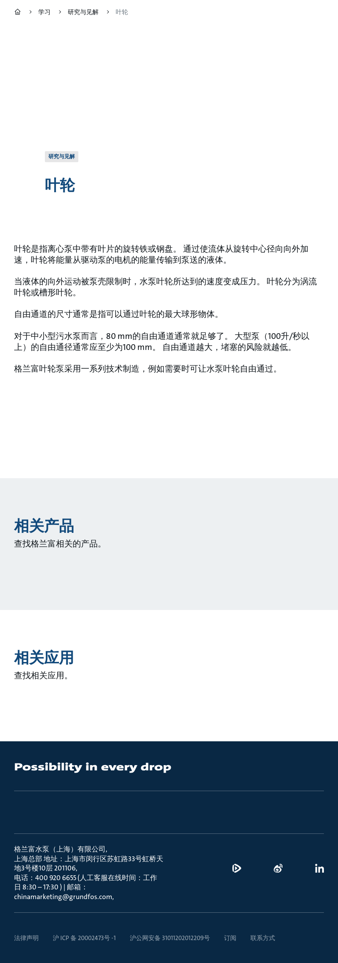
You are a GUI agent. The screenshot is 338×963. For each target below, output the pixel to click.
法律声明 (26, 938)
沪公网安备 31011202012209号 (170, 938)
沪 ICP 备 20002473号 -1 (84, 938)
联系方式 (262, 938)
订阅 (230, 938)
